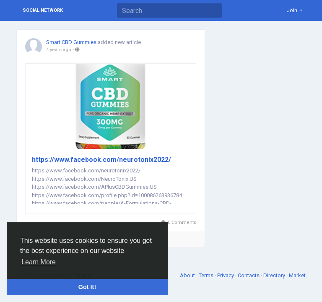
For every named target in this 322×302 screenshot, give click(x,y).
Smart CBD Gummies (71, 42)
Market (297, 275)
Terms (207, 275)
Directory (274, 275)
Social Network (43, 10)
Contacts (249, 275)
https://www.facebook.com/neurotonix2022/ (101, 160)
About (188, 275)
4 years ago (58, 49)
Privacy (226, 275)
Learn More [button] (38, 262)
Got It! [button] (87, 287)
